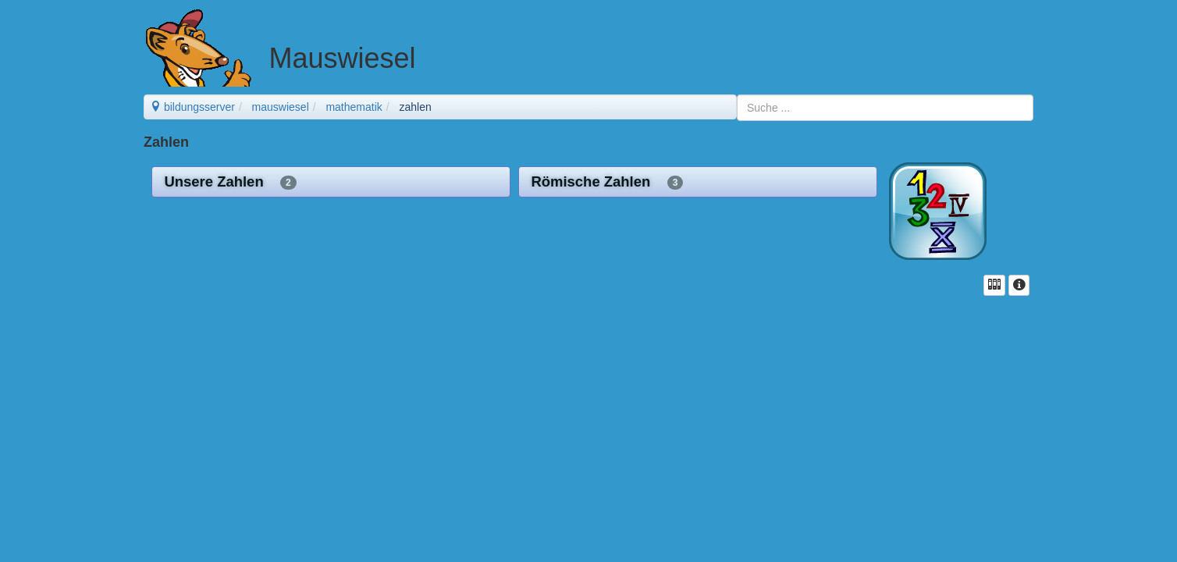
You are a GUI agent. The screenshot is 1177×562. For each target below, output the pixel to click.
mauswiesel (280, 107)
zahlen (415, 107)
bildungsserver (192, 107)
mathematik (353, 107)
